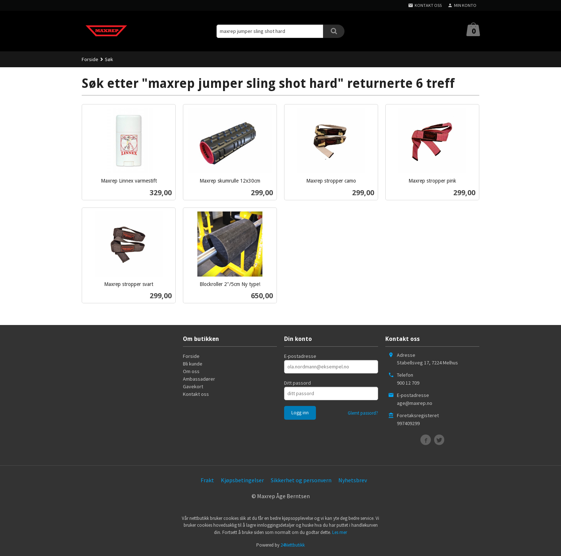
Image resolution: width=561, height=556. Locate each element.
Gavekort (193, 386)
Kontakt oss (196, 394)
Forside (90, 59)
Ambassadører (199, 379)
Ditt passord (297, 383)
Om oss (191, 371)
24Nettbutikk (292, 545)
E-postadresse (300, 356)
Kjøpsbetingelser (242, 480)
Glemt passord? (363, 413)
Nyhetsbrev (352, 480)
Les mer (339, 532)
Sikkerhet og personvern (301, 480)
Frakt (207, 480)
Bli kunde (192, 363)
